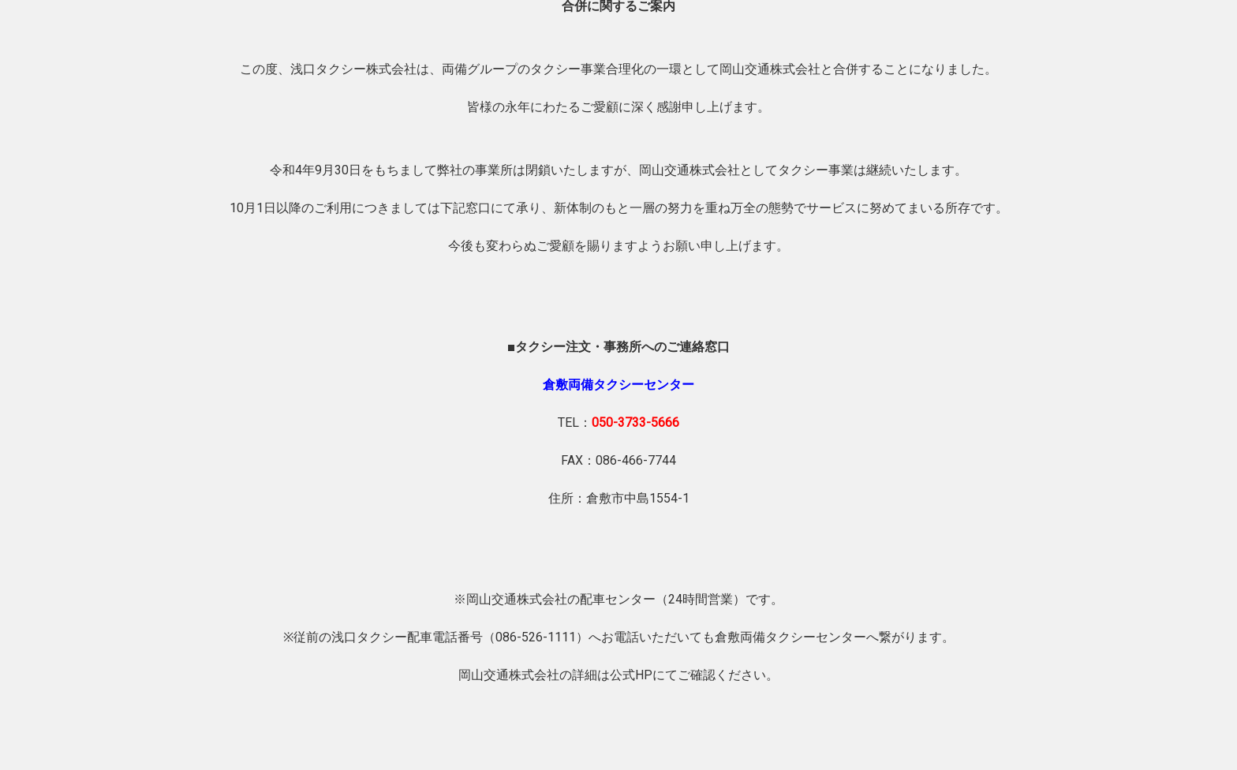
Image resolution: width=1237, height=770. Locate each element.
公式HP (631, 674)
